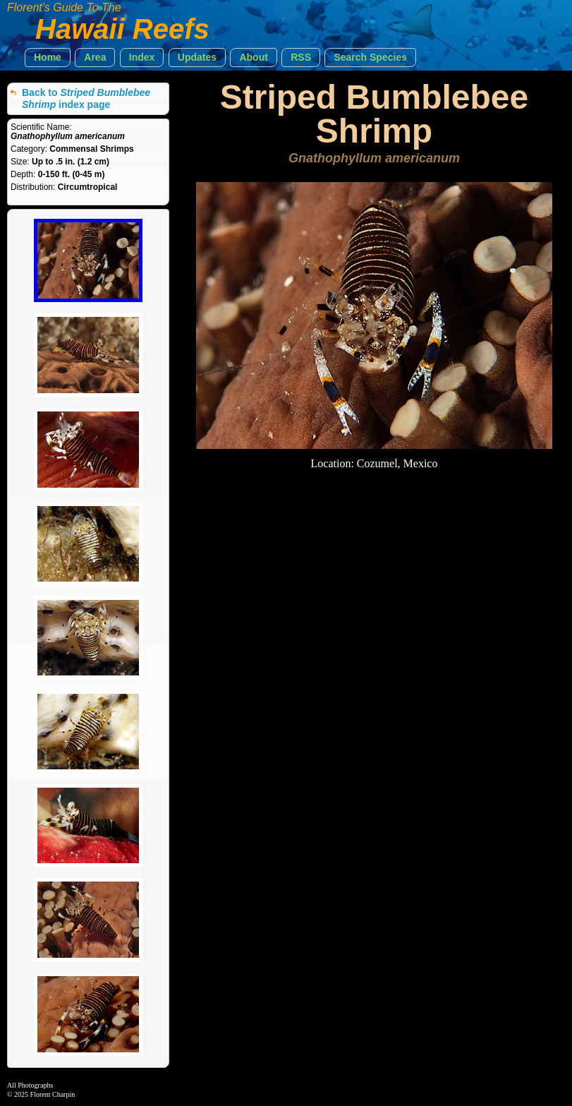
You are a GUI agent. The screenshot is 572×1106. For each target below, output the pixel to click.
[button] (48, 57)
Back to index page (86, 98)
